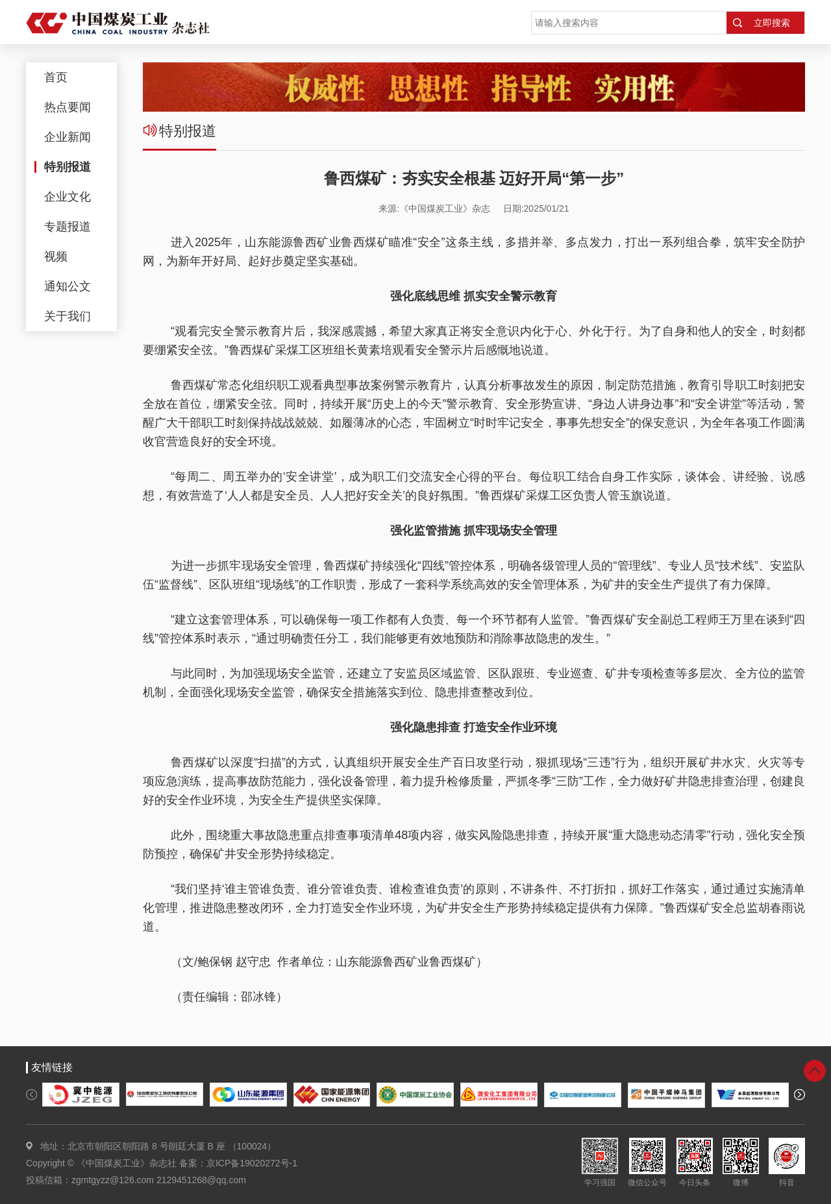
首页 (56, 77)
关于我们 (67, 316)
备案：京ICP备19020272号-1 (238, 1163)
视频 (56, 256)
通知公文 (67, 286)
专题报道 (67, 226)
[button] (31, 1094)
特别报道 (67, 166)
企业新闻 (67, 137)
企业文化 (67, 196)
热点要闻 (67, 107)
